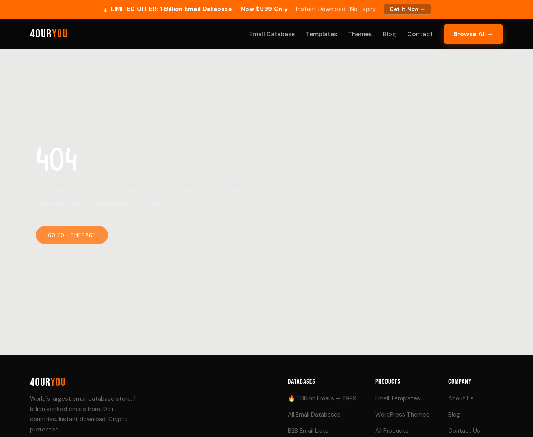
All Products (391, 431)
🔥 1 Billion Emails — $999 (322, 398)
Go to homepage (72, 235)
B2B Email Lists (308, 431)
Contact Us (464, 431)
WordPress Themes (402, 414)
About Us (461, 398)
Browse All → (473, 34)
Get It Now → (408, 9)
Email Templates (397, 398)
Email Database (272, 34)
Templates (321, 34)
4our (49, 34)
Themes (360, 34)
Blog (389, 34)
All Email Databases (314, 414)
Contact (420, 34)
